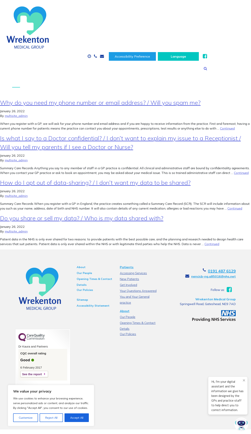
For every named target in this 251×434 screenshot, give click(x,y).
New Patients (226, 20)
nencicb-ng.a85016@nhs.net (219, 249)
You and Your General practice (134, 270)
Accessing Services (133, 246)
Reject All (51, 417)
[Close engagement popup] (244, 380)
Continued (227, 101)
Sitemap (79, 273)
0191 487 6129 (228, 244)
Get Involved (128, 258)
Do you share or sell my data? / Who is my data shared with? (81, 191)
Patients (126, 240)
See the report (26, 347)
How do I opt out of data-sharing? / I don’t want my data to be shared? (95, 155)
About (57, 20)
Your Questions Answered (138, 264)
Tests (197, 20)
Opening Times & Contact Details (92, 252)
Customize (26, 417)
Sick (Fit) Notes (167, 20)
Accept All (76, 417)
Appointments (93, 20)
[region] (51, 405)
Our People (81, 246)
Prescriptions (130, 20)
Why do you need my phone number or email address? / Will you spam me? (100, 75)
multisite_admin (16, 89)
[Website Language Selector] (219, 7)
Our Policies (82, 263)
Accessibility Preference (173, 7)
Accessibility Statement (90, 278)
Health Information (67, 34)
